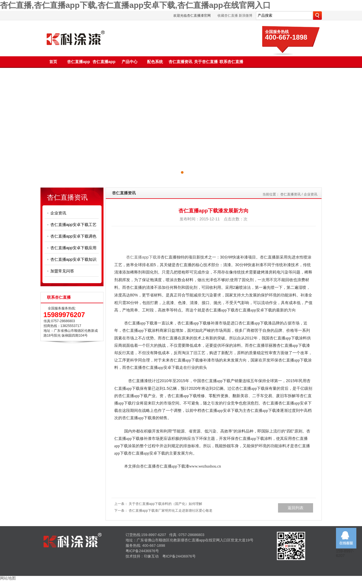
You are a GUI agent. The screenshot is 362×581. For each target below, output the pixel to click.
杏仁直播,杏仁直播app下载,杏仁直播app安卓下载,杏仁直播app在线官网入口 (135, 5)
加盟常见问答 (62, 271)
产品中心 (129, 61)
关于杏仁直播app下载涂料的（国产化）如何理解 (165, 504)
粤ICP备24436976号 (142, 551)
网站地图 (8, 578)
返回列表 (295, 507)
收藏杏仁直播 (227, 16)
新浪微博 (245, 16)
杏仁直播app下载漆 (143, 257)
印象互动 (151, 556)
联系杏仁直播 (231, 61)
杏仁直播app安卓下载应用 (73, 248)
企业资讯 (58, 213)
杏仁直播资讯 (180, 61)
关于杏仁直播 (206, 61)
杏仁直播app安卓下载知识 (73, 259)
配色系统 (155, 61)
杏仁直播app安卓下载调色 (73, 236)
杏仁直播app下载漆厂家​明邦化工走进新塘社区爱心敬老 (170, 511)
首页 (53, 61)
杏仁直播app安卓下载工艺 (73, 224)
